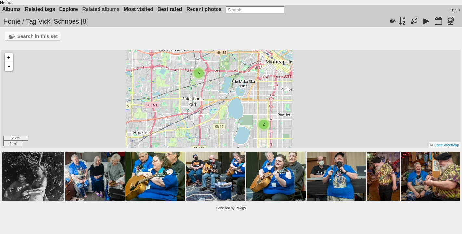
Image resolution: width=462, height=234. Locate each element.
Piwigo (241, 208)
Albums (11, 9)
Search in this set (37, 36)
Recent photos (203, 9)
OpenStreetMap (446, 145)
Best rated (169, 9)
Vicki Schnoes (58, 21)
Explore (68, 9)
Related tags (40, 9)
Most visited (138, 9)
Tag (31, 21)
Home (5, 2)
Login (455, 9)
